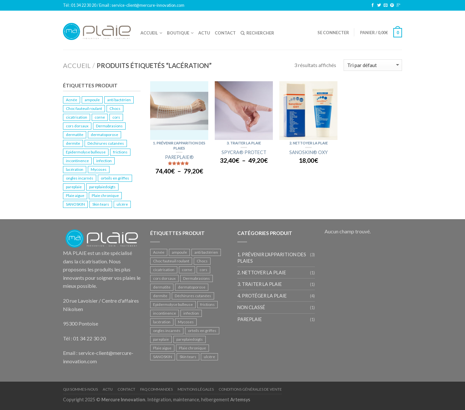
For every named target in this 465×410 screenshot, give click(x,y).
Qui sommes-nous (80, 389)
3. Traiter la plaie (244, 143)
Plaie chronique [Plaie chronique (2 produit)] (105, 195)
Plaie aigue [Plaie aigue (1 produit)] (75, 195)
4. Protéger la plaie (262, 295)
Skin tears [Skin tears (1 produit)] (100, 204)
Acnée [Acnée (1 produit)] (71, 99)
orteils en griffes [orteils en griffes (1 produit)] (115, 178)
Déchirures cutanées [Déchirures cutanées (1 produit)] (106, 143)
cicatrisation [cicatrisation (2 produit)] (76, 117)
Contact (225, 32)
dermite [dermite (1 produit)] (73, 143)
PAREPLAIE (249, 319)
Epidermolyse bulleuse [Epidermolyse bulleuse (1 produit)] (86, 152)
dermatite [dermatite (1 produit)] (74, 134)
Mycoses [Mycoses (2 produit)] (99, 169)
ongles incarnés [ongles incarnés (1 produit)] (79, 178)
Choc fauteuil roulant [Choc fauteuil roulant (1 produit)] (84, 108)
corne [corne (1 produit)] (100, 117)
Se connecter (333, 32)
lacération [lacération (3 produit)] (74, 169)
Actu (108, 389)
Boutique (178, 32)
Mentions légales (196, 389)
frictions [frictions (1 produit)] (120, 152)
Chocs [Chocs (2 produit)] (114, 108)
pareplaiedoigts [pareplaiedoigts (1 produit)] (102, 186)
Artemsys (240, 399)
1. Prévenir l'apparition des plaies (271, 257)
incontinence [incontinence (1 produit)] (77, 160)
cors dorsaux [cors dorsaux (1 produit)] (77, 125)
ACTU (204, 32)
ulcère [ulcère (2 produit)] (122, 204)
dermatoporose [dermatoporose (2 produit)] (104, 134)
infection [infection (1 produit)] (104, 160)
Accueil (149, 32)
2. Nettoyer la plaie (308, 143)
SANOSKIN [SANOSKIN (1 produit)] (75, 204)
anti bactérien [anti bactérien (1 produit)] (119, 99)
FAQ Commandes (156, 389)
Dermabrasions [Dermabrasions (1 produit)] (109, 125)
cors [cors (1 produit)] (116, 117)
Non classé (251, 307)
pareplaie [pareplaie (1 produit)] (74, 186)
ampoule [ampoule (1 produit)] (92, 99)
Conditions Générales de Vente (250, 389)
